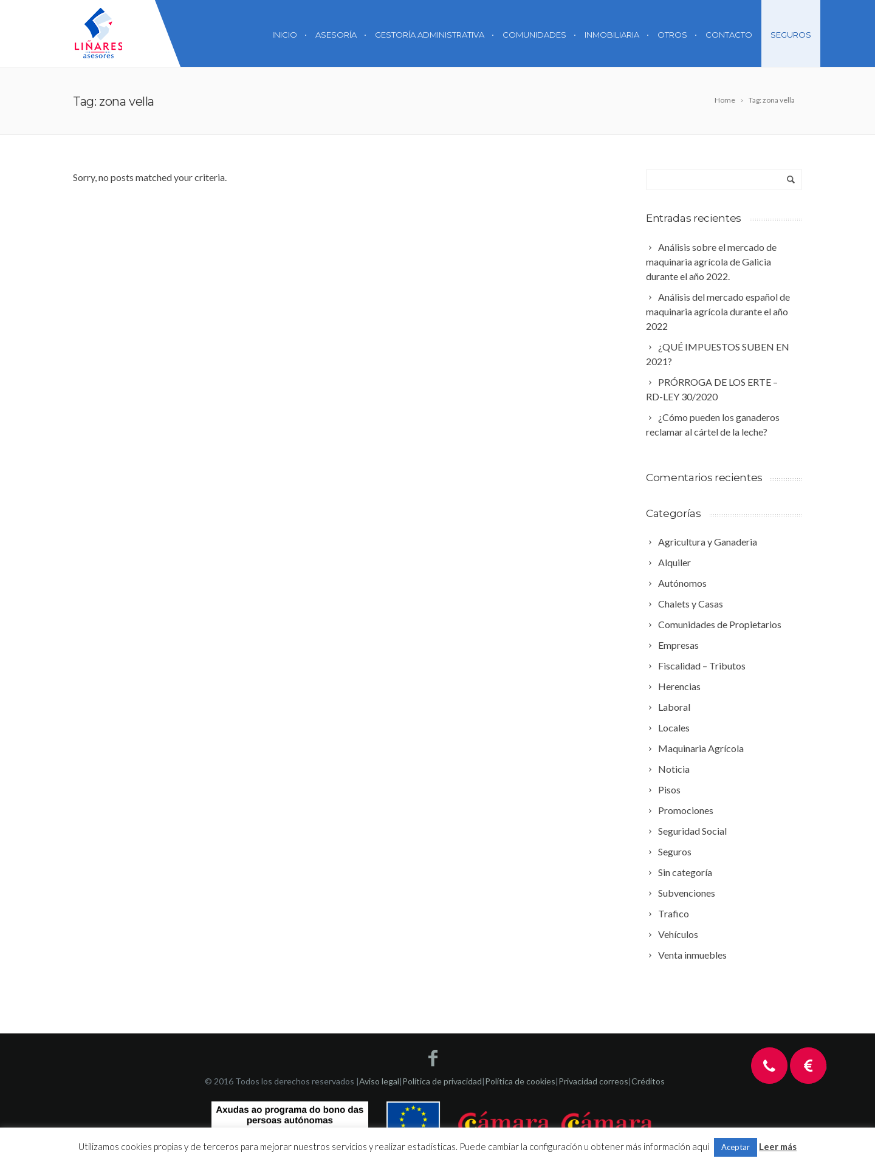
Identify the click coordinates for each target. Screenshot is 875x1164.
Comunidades (534, 34)
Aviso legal (379, 1081)
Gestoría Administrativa (429, 34)
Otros (672, 34)
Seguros (790, 34)
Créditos (648, 1081)
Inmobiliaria (612, 34)
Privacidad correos (593, 1081)
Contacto (728, 34)
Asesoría (336, 34)
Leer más (778, 1146)
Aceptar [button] (735, 1147)
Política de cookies (520, 1081)
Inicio (284, 34)
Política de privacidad (442, 1081)
